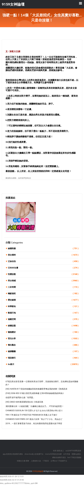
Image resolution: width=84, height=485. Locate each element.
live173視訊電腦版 (74, 457)
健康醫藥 (43, 351)
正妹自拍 (43, 261)
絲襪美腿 (43, 248)
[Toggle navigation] (80, 3)
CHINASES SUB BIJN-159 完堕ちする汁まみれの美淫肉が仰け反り (34, 410)
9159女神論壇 (37, 471)
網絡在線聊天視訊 (59, 457)
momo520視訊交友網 (53, 454)
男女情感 (43, 280)
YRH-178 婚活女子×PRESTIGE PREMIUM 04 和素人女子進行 (31, 415)
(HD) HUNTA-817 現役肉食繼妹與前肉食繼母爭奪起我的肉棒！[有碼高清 (36, 389)
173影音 (46, 461)
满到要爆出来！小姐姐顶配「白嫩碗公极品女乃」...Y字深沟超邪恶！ (35, 406)
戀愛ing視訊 (76, 454)
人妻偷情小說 (36, 461)
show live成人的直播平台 (34, 454)
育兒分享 (43, 338)
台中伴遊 (66, 454)
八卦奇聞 (43, 287)
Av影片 (43, 364)
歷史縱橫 (43, 300)
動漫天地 (43, 313)
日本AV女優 (43, 268)
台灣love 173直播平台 (59, 461)
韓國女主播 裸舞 (23, 461)
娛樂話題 (43, 325)
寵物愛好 (43, 332)
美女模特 (43, 255)
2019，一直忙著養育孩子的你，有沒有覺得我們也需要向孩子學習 (34, 423)
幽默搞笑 (43, 293)
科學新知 (43, 306)
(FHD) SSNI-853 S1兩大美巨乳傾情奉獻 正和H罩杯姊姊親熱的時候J (35, 393)
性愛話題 (43, 274)
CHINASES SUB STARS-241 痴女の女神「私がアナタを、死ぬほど (34, 419)
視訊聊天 (43, 358)
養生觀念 (43, 345)
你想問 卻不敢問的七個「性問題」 (20, 397)
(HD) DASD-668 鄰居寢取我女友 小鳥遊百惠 (24, 402)
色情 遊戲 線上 (58, 451)
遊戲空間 (43, 319)
